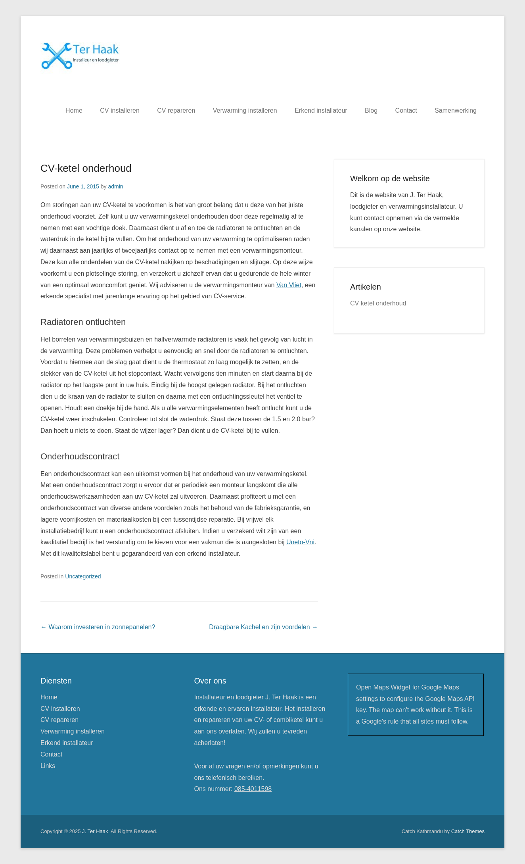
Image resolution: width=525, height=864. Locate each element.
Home (73, 110)
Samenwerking (456, 110)
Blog (371, 110)
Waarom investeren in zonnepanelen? (97, 627)
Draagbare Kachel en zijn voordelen (263, 627)
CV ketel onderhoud (378, 303)
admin (115, 186)
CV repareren (176, 110)
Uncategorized (83, 576)
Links (47, 765)
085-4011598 (253, 788)
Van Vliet (288, 285)
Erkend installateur (321, 110)
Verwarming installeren (245, 110)
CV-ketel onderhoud (86, 168)
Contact (406, 110)
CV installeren (120, 110)
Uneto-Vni (300, 542)
